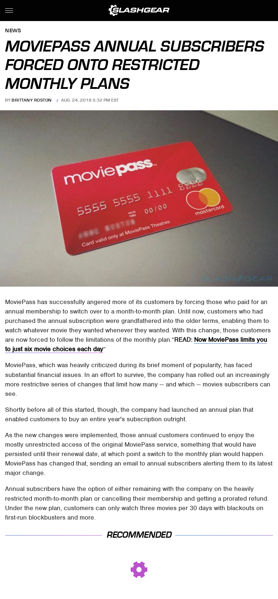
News (13, 31)
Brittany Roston (32, 100)
